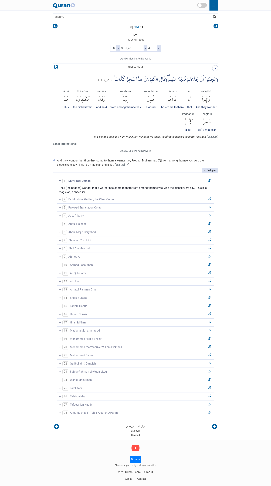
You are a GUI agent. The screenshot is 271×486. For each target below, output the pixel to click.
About (128, 478)
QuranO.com (133, 472)
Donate (135, 459)
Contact (141, 478)
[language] (56, 68)
